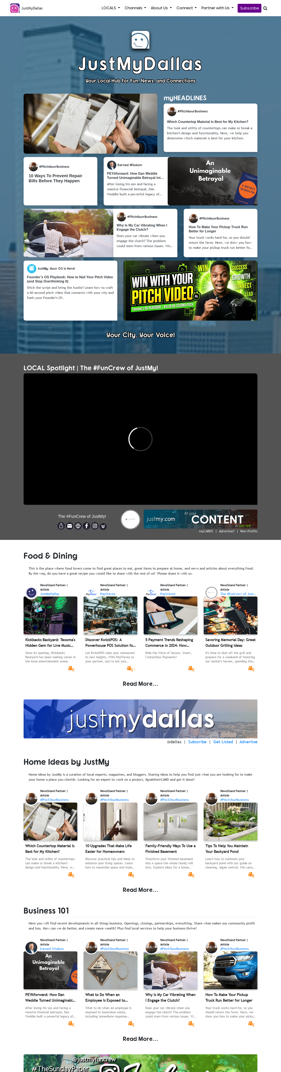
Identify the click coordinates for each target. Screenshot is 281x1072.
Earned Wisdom (52, 948)
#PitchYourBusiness (54, 799)
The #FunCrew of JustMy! (239, 593)
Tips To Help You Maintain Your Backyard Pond (226, 848)
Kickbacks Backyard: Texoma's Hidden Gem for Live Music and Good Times (50, 642)
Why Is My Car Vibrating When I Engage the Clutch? (170, 997)
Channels (134, 8)
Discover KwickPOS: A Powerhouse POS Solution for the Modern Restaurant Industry (109, 642)
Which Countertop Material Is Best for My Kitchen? (49, 848)
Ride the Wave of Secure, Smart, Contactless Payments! (168, 655)
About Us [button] (160, 8)
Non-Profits (248, 531)
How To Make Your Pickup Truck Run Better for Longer (228, 997)
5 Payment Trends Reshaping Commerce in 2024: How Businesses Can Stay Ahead (169, 642)
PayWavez (107, 593)
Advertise (248, 741)
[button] (103, 526)
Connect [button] (185, 8)
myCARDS (206, 531)
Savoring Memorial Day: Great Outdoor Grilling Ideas (230, 642)
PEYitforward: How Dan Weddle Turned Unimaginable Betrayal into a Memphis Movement (50, 997)
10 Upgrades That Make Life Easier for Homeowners (108, 848)
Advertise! (226, 531)
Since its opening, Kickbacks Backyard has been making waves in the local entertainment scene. (50, 657)
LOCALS (109, 8)
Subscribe (249, 8)
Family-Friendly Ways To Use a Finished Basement (170, 848)
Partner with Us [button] (215, 8)
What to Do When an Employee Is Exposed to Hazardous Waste (105, 997)
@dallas (174, 741)
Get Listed (223, 741)
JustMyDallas (49, 593)
